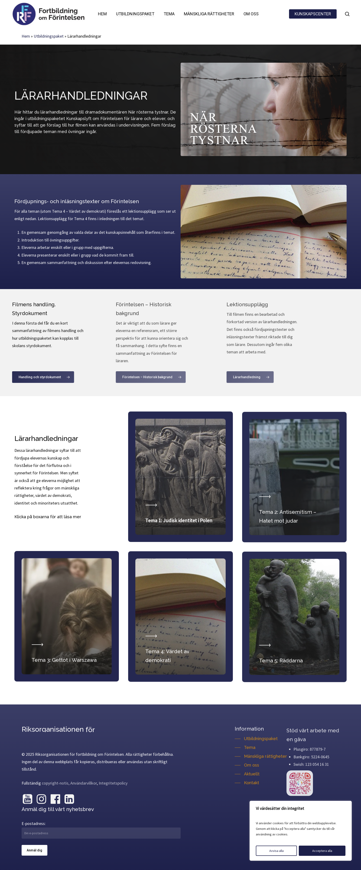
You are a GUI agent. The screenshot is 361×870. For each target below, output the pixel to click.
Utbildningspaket (49, 36)
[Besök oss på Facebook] (55, 799)
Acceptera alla (322, 851)
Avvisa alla (276, 851)
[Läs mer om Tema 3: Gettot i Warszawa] (66, 637)
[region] (301, 831)
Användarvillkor (83, 783)
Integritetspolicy (113, 783)
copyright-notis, (55, 783)
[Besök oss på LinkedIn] (69, 799)
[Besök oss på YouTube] (27, 799)
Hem (26, 36)
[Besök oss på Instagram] (41, 799)
